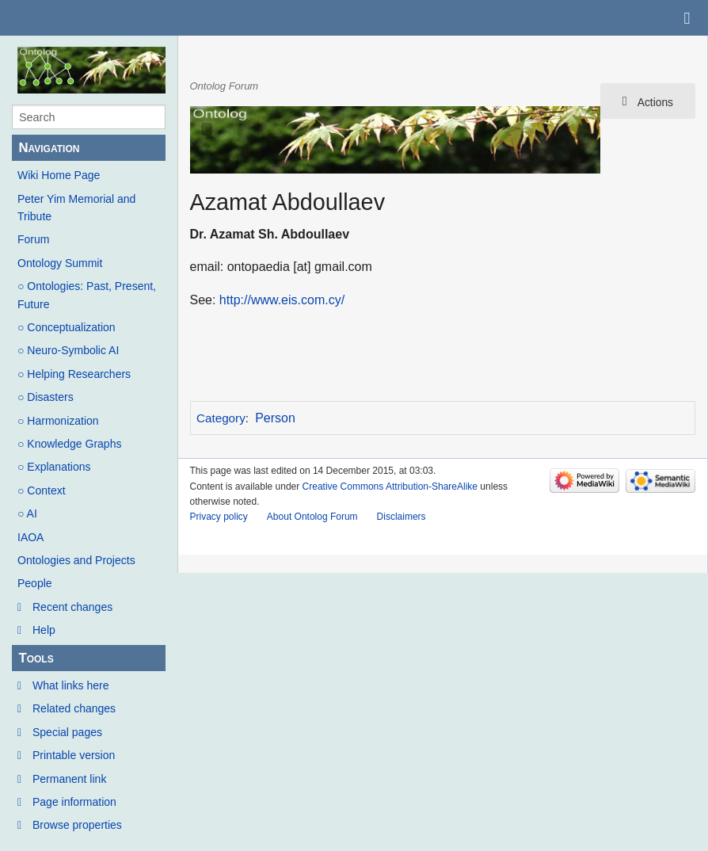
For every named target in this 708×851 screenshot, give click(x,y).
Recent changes (72, 607)
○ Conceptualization (66, 327)
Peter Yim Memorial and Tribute (76, 208)
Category (221, 418)
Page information (74, 802)
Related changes (74, 708)
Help (43, 630)
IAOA (30, 537)
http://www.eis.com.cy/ (281, 300)
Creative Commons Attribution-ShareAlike (390, 486)
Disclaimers (401, 516)
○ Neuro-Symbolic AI (68, 350)
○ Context (41, 490)
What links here (70, 685)
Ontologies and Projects (76, 560)
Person (275, 418)
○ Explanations (54, 466)
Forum (33, 239)
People (34, 583)
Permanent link (69, 779)
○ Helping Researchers (74, 374)
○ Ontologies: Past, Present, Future (86, 295)
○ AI (27, 513)
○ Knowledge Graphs (69, 443)
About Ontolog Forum (312, 516)
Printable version (73, 755)
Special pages (67, 732)
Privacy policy (219, 516)
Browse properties (77, 825)
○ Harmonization (58, 420)
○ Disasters (45, 397)
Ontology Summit (59, 263)
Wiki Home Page (58, 175)
